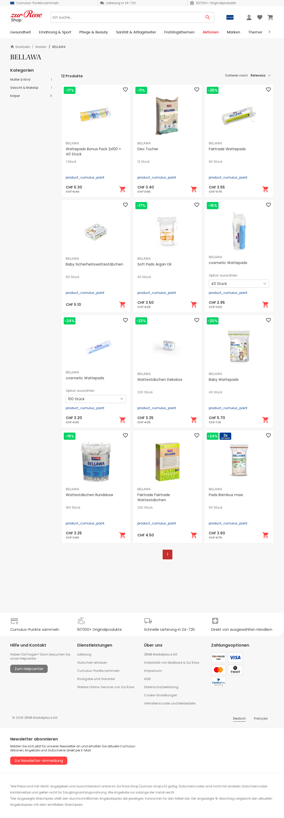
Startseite (20, 47)
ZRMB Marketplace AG (160, 654)
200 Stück (145, 392)
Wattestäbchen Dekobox (159, 379)
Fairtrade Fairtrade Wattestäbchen (153, 497)
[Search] (126, 17)
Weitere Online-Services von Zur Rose (105, 687)
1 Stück (71, 162)
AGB (147, 679)
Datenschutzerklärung (161, 687)
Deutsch (239, 718)
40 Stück (144, 277)
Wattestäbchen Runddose (89, 494)
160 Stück (73, 508)
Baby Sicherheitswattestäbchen (94, 264)
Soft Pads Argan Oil (154, 264)
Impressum (153, 671)
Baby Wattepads (224, 379)
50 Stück (215, 508)
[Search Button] (208, 17)
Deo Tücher (147, 149)
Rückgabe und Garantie (96, 679)
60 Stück (215, 162)
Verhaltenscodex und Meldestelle (169, 703)
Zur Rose (192, 662)
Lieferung (84, 654)
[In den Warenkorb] (122, 189)
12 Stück (143, 162)
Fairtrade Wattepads (227, 149)
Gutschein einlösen (92, 662)
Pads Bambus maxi (226, 494)
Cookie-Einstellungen (160, 695)
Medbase (175, 662)
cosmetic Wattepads (228, 262)
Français (261, 718)
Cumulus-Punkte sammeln (98, 671)
